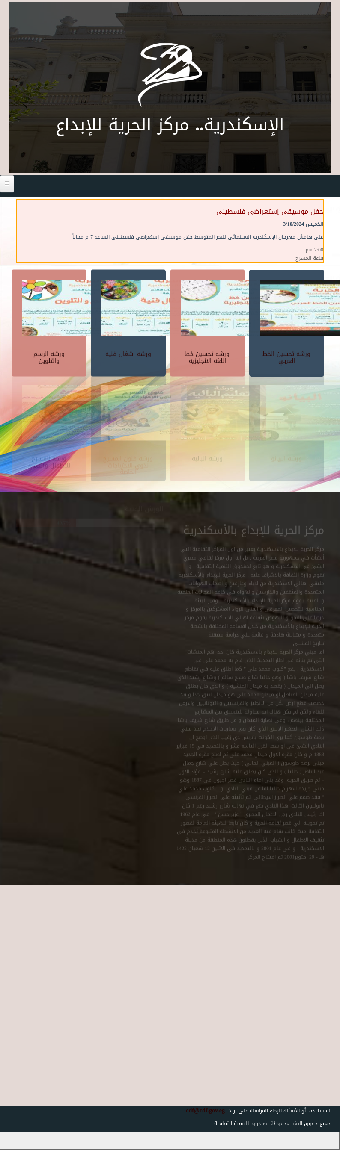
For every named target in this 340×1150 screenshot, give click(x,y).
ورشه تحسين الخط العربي (286, 355)
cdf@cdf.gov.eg (202, 1110)
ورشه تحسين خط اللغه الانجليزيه (207, 355)
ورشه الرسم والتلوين (49, 355)
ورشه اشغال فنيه (128, 352)
